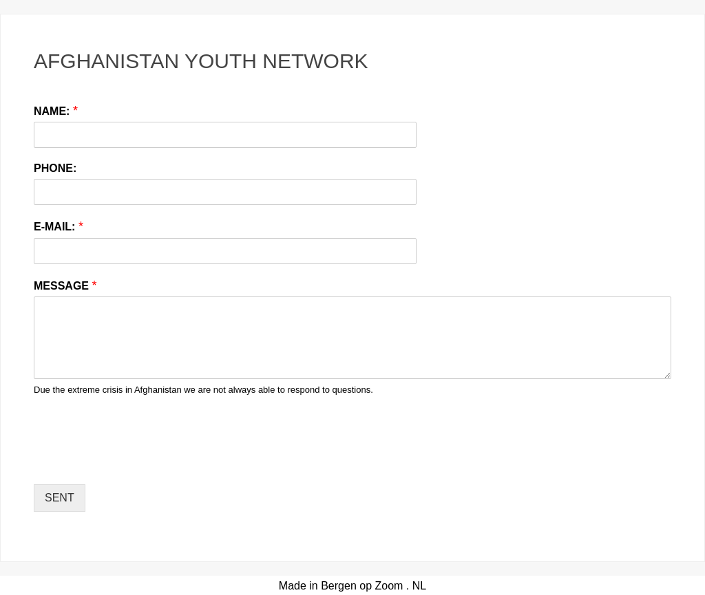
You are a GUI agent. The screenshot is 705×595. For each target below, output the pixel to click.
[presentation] (138, 461)
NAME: (56, 111)
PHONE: (55, 168)
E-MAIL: (58, 226)
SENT (59, 498)
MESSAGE (65, 285)
